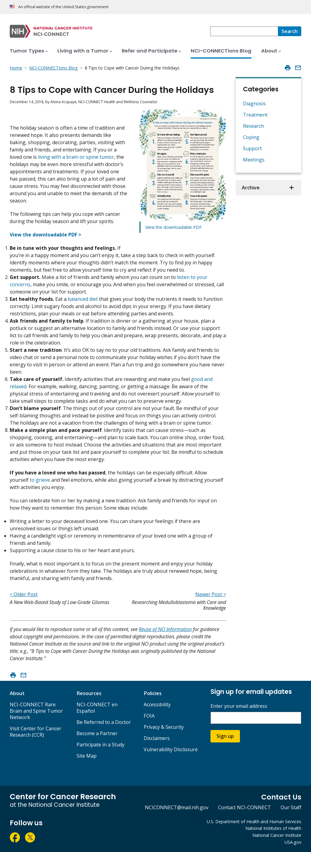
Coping (251, 137)
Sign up (225, 736)
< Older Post (24, 594)
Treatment (255, 114)
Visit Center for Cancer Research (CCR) (35, 731)
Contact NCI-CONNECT (244, 807)
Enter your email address (238, 706)
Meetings (254, 159)
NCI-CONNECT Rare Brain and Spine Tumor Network (36, 711)
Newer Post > (210, 594)
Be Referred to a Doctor (104, 722)
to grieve (40, 480)
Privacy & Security (164, 727)
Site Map (87, 755)
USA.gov (293, 842)
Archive (251, 187)
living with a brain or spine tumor (76, 157)
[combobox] (244, 31)
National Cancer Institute (276, 835)
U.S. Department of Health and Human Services (254, 821)
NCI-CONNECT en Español (97, 707)
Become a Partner (97, 733)
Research (253, 126)
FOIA (149, 715)
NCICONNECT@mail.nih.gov (176, 807)
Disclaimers (157, 738)
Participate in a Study (101, 744)
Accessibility (157, 704)
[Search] (289, 31)
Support (252, 148)
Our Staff (291, 807)
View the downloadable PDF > (45, 234)
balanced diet (83, 299)
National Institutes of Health (273, 828)
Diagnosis (254, 103)
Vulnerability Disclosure (171, 749)
